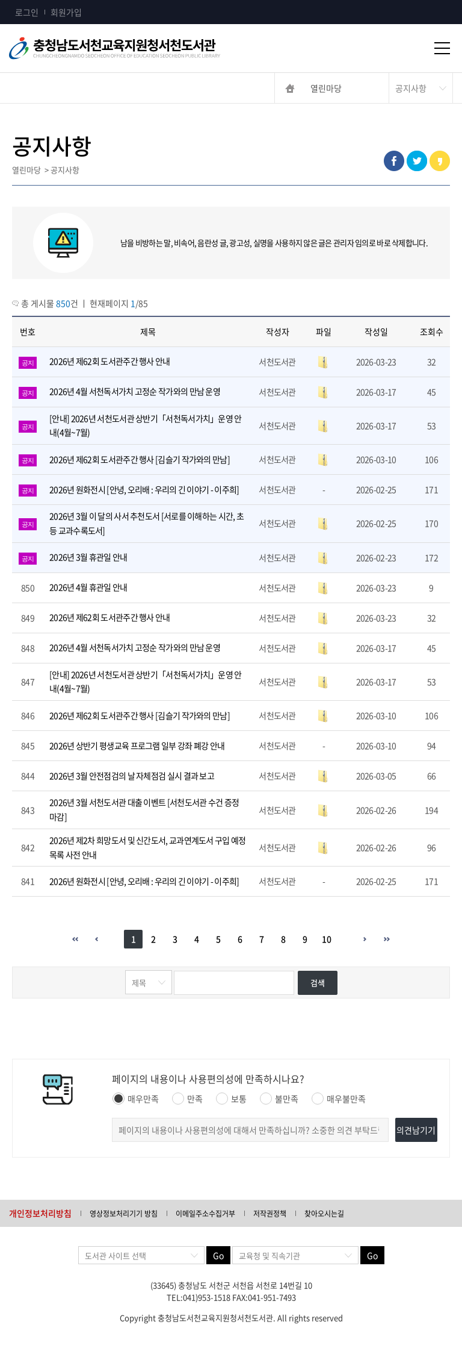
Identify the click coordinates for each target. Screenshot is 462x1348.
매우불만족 (339, 1099)
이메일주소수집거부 (205, 1213)
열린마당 (326, 88)
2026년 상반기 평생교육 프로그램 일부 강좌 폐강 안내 (136, 745)
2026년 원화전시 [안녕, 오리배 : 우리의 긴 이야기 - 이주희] (144, 489)
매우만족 (135, 1099)
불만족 (279, 1099)
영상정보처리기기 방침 (124, 1213)
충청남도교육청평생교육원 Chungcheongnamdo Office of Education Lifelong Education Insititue (132, 48)
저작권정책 (269, 1213)
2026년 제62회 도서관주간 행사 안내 (109, 361)
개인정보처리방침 (40, 1213)
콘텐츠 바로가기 (28, 0)
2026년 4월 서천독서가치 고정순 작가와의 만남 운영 (134, 391)
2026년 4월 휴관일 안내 (88, 587)
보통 (231, 1099)
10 (326, 939)
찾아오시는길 (324, 1213)
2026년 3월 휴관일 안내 (88, 557)
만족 (187, 1099)
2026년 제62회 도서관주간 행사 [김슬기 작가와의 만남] (139, 459)
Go (218, 1255)
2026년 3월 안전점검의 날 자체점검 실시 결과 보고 (131, 776)
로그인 (26, 12)
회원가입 (66, 12)
